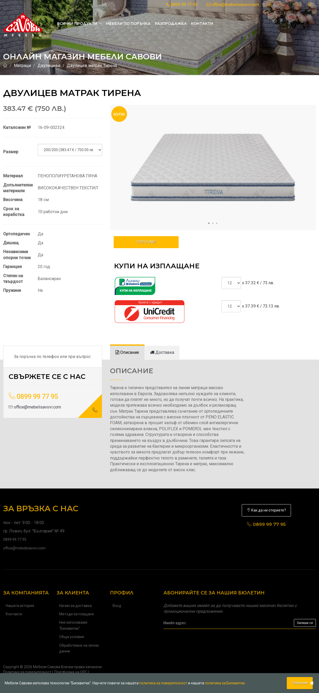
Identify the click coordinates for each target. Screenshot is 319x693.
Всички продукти (79, 23)
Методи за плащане (76, 614)
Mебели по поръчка (128, 23)
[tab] (127, 353)
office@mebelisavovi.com (232, 4)
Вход (117, 606)
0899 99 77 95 (181, 4)
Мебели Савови (46, 667)
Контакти (202, 23)
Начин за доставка (75, 606)
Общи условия (71, 637)
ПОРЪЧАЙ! (146, 242)
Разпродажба (171, 23)
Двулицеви (48, 65)
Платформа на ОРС (70, 672)
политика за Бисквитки (225, 683)
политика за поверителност (163, 683)
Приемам (300, 683)
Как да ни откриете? (266, 510)
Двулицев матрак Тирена (92, 65)
